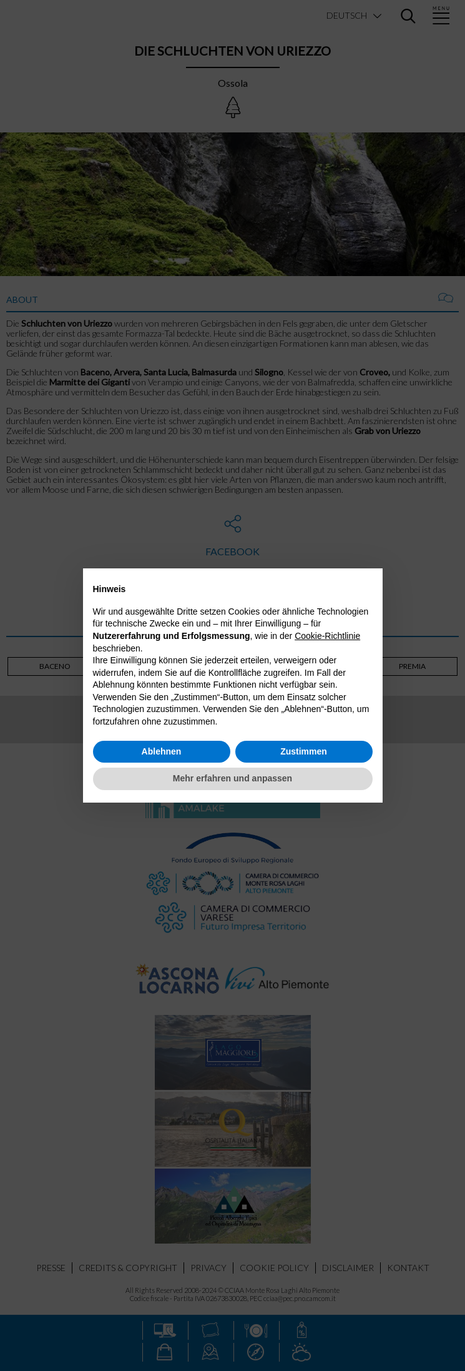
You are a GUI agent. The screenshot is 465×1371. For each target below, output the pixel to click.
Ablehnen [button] (162, 751)
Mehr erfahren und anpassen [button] (232, 778)
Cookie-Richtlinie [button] (327, 636)
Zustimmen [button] (303, 751)
